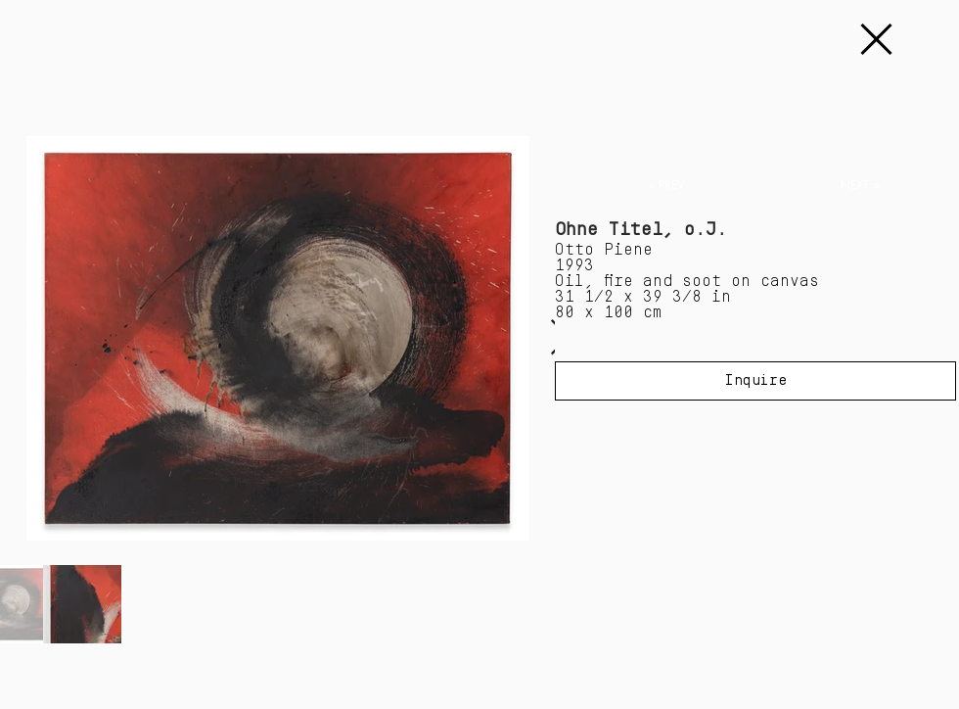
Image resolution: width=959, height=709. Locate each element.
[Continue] (874, 39)
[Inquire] (755, 381)
